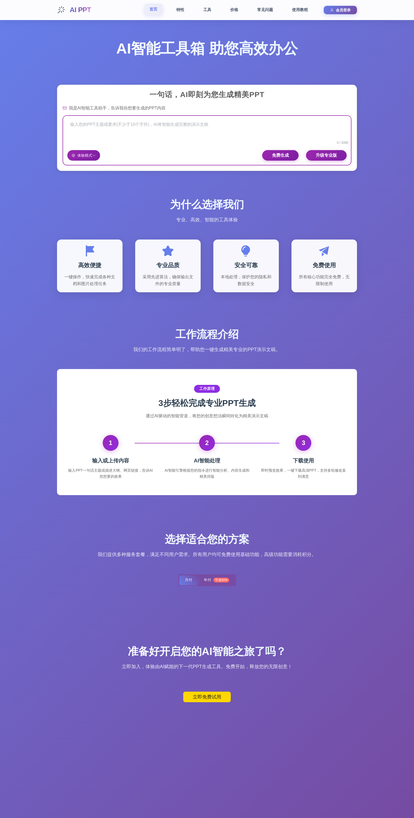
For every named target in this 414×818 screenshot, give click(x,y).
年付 (216, 580)
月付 (188, 580)
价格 (234, 9)
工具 (207, 9)
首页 (153, 9)
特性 (180, 9)
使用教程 (300, 9)
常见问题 (265, 9)
